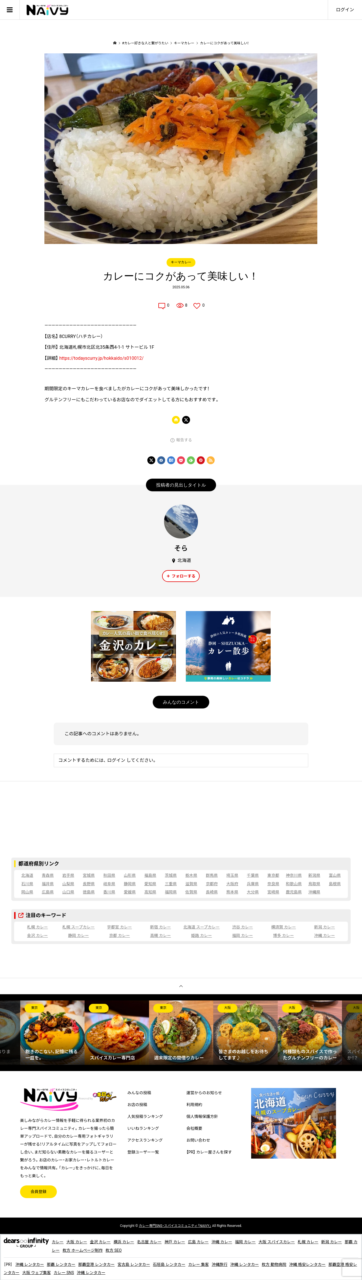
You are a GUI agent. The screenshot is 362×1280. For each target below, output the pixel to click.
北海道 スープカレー (201, 927)
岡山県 (27, 892)
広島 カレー (198, 1242)
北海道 (27, 875)
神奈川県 (294, 875)
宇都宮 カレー (119, 927)
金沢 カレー (37, 935)
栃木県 (191, 875)
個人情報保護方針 (202, 1116)
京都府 (212, 884)
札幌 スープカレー (78, 927)
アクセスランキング (145, 1140)
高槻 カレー (160, 935)
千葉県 (253, 875)
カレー (58, 1242)
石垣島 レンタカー (169, 1264)
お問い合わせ (198, 1140)
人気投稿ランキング (145, 1116)
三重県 (171, 884)
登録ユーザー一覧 (143, 1152)
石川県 (27, 884)
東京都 (273, 875)
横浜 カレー (124, 1242)
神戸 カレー (175, 1242)
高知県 (150, 892)
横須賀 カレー (283, 927)
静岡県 (130, 884)
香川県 (109, 892)
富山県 (335, 875)
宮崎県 (273, 892)
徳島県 (89, 892)
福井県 (48, 884)
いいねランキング (143, 1128)
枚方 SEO (118, 1250)
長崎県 (212, 892)
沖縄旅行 (220, 1264)
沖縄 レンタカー (29, 1264)
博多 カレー (283, 935)
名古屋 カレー (149, 1242)
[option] (52, 1032)
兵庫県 (253, 884)
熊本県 (232, 892)
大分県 (253, 892)
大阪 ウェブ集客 (40, 1272)
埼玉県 (232, 875)
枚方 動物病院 (275, 1264)
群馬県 (212, 875)
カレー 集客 (199, 1264)
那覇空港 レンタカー (96, 1264)
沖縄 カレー (324, 935)
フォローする (183, 576)
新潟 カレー (324, 927)
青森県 (48, 875)
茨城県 (171, 875)
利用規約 (194, 1104)
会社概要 (194, 1128)
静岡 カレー (78, 935)
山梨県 (68, 884)
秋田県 (109, 875)
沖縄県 (314, 892)
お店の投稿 (137, 1104)
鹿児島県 (294, 892)
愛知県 (150, 884)
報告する (184, 440)
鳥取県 (314, 884)
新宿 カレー (160, 927)
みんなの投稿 (139, 1093)
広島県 (48, 892)
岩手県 (68, 875)
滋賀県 (191, 884)
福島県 (150, 875)
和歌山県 (294, 884)
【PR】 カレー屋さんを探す (209, 1152)
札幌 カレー (37, 927)
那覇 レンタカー (61, 1264)
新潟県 (314, 875)
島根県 (335, 884)
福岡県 (171, 892)
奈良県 (273, 884)
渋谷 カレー (242, 927)
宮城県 (89, 875)
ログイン (345, 9)
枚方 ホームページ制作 (86, 1250)
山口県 (68, 892)
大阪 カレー (76, 1242)
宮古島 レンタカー (134, 1264)
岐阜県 (109, 884)
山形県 (130, 875)
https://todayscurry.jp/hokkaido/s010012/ (101, 358)
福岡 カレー (242, 935)
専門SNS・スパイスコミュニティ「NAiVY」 (175, 1226)
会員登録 (38, 1191)
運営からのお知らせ (204, 1093)
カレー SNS (68, 1272)
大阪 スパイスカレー (277, 1242)
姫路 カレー (201, 935)
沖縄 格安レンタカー (308, 1264)
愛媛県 (130, 892)
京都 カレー (119, 935)
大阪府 (232, 884)
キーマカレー (181, 262)
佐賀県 (191, 892)
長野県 (89, 884)
